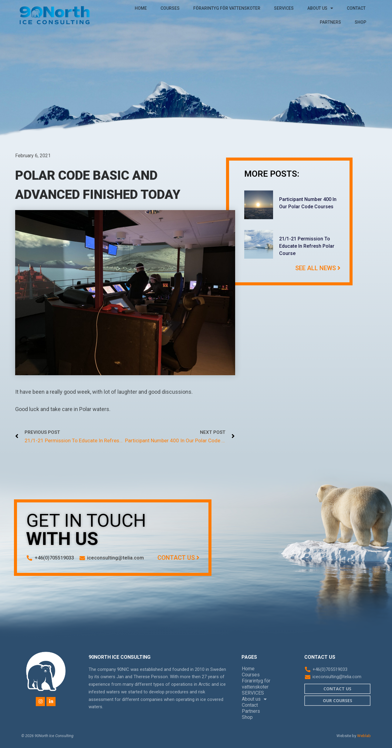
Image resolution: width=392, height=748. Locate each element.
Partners (330, 22)
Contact (356, 8)
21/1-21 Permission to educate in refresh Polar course (306, 246)
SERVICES (284, 8)
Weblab (364, 735)
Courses (170, 8)
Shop (360, 22)
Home (141, 8)
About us (320, 8)
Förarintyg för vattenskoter (226, 8)
